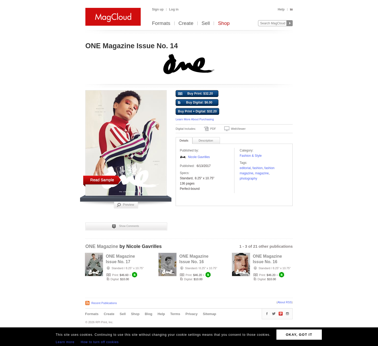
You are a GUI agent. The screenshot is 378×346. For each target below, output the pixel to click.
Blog (148, 314)
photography (248, 178)
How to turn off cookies (100, 342)
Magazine (262, 173)
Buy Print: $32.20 (195, 94)
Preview (125, 205)
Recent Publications (104, 303)
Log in (173, 9)
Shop (223, 23)
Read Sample (102, 179)
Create (185, 23)
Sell (206, 23)
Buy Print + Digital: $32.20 (197, 111)
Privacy (192, 314)
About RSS (284, 302)
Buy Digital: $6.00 (195, 103)
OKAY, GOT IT (299, 335)
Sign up (158, 9)
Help (281, 9)
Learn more (65, 342)
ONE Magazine (101, 246)
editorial (245, 168)
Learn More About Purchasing (195, 119)
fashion (258, 168)
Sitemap (209, 314)
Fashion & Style (251, 156)
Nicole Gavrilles (199, 157)
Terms (175, 314)
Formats (161, 23)
